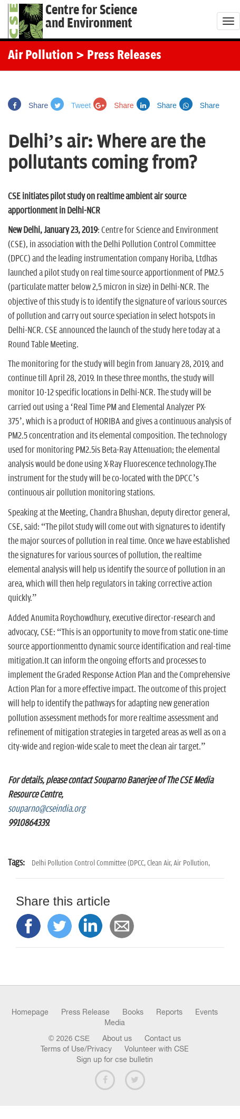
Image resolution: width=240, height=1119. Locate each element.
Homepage (30, 1012)
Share (28, 105)
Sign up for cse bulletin (114, 1059)
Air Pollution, (192, 863)
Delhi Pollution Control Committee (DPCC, (89, 863)
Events (206, 1012)
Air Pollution (40, 56)
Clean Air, (160, 863)
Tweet (71, 105)
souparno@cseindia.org (46, 809)
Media (114, 1022)
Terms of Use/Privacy (76, 1049)
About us (117, 1038)
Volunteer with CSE (156, 1049)
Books (132, 1012)
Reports (169, 1012)
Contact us (163, 1038)
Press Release (85, 1012)
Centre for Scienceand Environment (91, 17)
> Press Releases (118, 56)
